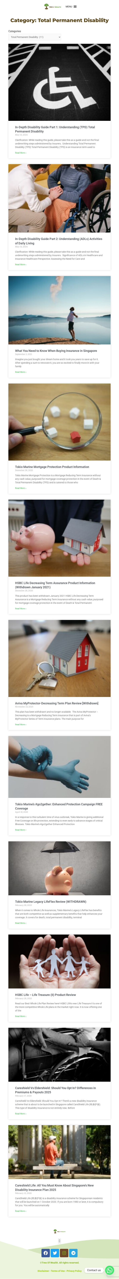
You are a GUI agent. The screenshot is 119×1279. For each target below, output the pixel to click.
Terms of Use (58, 1271)
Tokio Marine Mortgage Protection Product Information (52, 467)
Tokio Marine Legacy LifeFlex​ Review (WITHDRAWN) (50, 901)
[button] (69, 6)
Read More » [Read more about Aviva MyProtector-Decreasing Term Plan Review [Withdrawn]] (20, 724)
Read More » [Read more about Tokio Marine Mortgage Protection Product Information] (20, 488)
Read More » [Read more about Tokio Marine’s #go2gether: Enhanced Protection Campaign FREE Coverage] (20, 830)
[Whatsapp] (109, 1270)
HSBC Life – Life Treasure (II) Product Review (45, 995)
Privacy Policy (74, 1271)
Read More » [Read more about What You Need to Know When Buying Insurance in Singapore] (20, 372)
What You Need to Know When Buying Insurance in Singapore (56, 351)
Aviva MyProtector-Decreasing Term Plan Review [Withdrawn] (56, 703)
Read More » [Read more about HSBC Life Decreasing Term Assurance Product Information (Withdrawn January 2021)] (20, 608)
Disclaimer (43, 1271)
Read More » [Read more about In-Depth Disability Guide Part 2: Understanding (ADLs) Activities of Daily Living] (20, 264)
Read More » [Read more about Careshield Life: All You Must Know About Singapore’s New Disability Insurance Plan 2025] (20, 1211)
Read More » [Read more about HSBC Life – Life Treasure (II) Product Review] (20, 1016)
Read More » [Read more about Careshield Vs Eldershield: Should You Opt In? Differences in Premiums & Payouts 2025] (20, 1114)
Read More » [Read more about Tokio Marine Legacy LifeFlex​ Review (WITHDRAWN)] (20, 923)
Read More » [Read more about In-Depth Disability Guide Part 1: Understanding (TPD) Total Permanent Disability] (20, 153)
